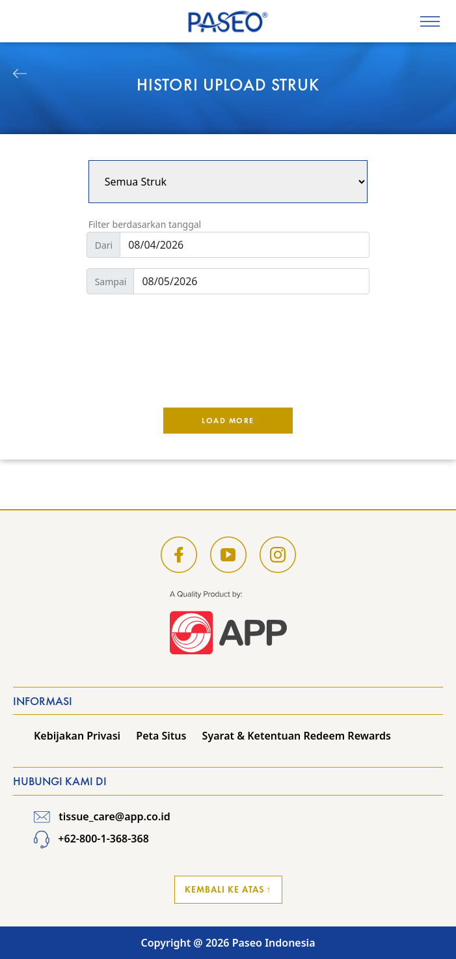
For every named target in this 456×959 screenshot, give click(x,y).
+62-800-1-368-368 (91, 838)
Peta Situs (161, 736)
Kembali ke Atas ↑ (228, 889)
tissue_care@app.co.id (102, 816)
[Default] (244, 245)
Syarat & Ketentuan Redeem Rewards (296, 736)
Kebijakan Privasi (77, 736)
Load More (228, 420)
